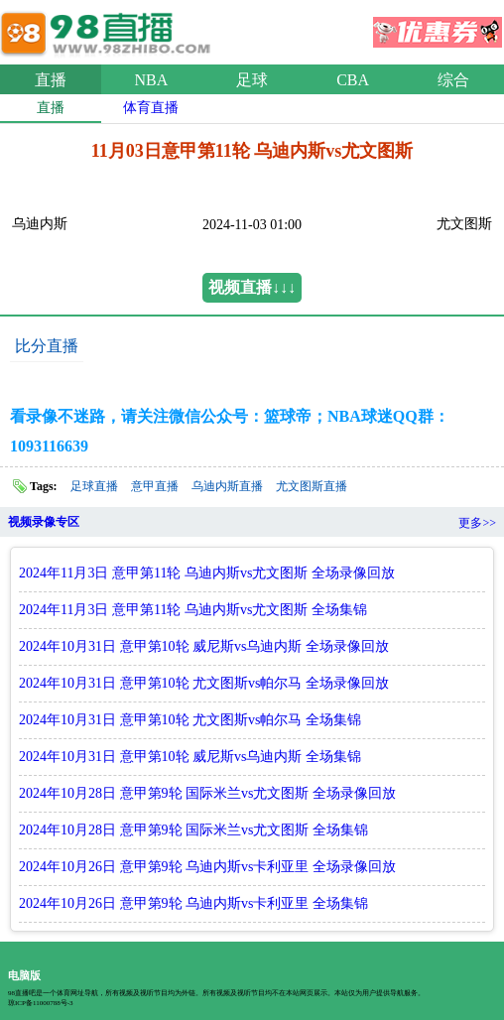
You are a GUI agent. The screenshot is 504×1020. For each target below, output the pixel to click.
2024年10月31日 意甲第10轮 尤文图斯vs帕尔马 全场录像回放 (204, 683)
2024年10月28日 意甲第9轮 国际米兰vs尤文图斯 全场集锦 (193, 830)
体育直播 (151, 107)
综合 (453, 79)
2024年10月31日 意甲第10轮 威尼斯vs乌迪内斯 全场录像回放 (204, 646)
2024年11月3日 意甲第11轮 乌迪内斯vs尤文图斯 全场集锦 (193, 609)
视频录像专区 (43, 522)
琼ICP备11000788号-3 (40, 1003)
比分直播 (46, 345)
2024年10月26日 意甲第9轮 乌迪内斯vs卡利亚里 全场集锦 (193, 903)
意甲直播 (155, 486)
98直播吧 (109, 29)
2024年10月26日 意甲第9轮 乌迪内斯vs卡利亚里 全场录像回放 (207, 866)
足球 (252, 79)
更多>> (477, 523)
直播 (50, 79)
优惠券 (437, 26)
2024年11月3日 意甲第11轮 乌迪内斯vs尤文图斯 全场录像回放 (207, 573)
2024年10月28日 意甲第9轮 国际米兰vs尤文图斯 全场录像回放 (207, 793)
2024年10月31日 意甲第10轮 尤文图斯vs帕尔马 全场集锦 (190, 719)
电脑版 (24, 975)
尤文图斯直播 (311, 486)
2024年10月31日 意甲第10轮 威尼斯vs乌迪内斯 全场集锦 (190, 756)
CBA (352, 79)
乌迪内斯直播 (227, 486)
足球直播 (94, 486)
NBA (152, 79)
